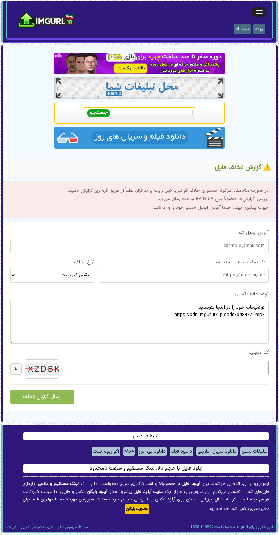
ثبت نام (242, 29)
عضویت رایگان (137, 509)
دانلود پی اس (152, 451)
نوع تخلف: (83, 262)
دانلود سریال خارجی (216, 451)
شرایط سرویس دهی (72, 527)
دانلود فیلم (181, 451)
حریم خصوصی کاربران (36, 527)
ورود (259, 29)
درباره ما (10, 527)
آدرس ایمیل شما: (252, 232)
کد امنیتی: (259, 352)
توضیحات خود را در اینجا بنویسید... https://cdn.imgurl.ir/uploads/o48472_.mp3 (139, 322)
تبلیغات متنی (254, 451)
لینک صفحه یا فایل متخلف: (242, 262)
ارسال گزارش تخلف (42, 397)
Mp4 (129, 451)
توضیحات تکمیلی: (251, 294)
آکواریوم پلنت (106, 451)
